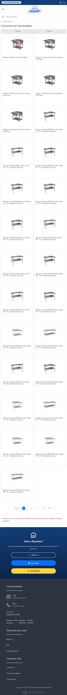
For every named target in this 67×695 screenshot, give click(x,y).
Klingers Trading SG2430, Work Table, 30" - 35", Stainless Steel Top (49, 238)
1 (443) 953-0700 (18, 606)
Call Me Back (33, 571)
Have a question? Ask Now (11, 2)
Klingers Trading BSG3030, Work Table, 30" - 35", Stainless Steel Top (49, 311)
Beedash (49, 687)
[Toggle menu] (3, 9)
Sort (49, 31)
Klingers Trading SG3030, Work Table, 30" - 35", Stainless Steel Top (16, 311)
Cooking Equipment (7, 21)
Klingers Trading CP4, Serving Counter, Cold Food (49, 94)
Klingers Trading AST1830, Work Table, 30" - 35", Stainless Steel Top (16, 491)
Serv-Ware (6, 521)
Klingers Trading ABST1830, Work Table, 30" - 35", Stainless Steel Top (50, 455)
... (39, 508)
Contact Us (33, 555)
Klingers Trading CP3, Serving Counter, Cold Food (16, 94)
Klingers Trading (55, 518)
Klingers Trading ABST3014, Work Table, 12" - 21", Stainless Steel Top (17, 419)
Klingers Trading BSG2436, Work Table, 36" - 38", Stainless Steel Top (49, 274)
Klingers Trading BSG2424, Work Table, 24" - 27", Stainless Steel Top (49, 166)
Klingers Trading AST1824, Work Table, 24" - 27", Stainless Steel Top (49, 347)
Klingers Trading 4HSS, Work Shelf (15, 57)
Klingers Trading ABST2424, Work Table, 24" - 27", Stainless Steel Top (17, 455)
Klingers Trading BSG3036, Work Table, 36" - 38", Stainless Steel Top (49, 383)
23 (43, 508)
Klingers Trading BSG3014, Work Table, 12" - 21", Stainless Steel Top (49, 130)
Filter (18, 31)
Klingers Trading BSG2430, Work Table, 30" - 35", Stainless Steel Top (16, 238)
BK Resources (44, 518)
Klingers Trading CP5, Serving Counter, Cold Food (16, 130)
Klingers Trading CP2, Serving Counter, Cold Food (49, 58)
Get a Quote (33, 563)
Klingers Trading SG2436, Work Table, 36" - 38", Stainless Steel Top (16, 274)
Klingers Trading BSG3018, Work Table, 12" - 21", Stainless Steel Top (16, 202)
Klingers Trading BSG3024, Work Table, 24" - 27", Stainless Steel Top (49, 202)
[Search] (33, 17)
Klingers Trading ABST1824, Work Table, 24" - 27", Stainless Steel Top (17, 347)
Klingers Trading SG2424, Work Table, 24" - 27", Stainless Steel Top (16, 166)
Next (49, 508)
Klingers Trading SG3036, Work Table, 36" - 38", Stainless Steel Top (16, 383)
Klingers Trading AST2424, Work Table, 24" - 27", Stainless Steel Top (49, 419)
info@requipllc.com (19, 598)
